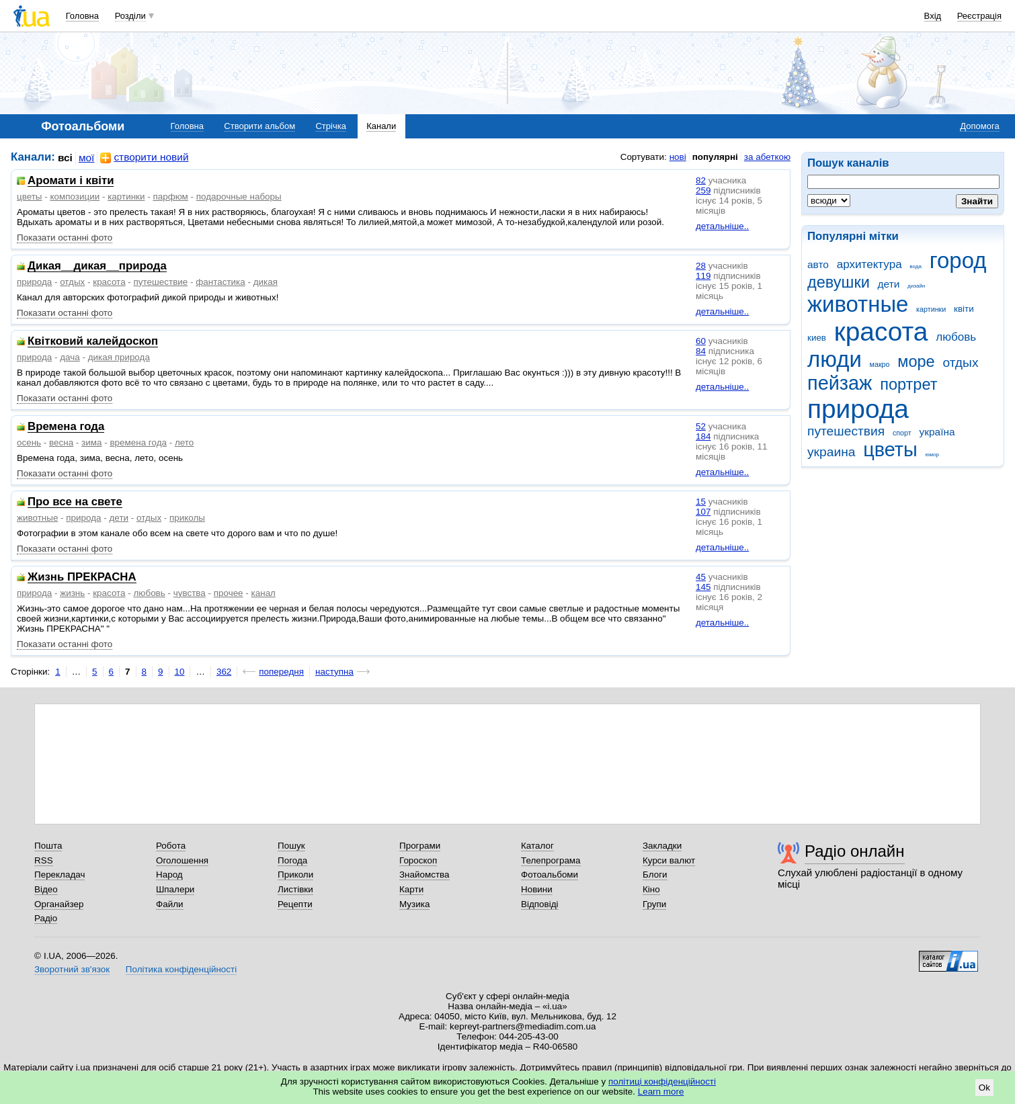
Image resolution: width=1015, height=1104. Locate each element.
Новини (537, 889)
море (915, 361)
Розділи (130, 16)
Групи (654, 904)
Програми (419, 846)
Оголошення (182, 860)
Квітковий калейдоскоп (93, 341)
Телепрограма (551, 860)
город (958, 260)
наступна (334, 672)
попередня (281, 672)
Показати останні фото (64, 237)
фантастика (220, 282)
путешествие (161, 282)
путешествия (846, 431)
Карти (411, 889)
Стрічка (330, 126)
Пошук (291, 846)
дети (889, 284)
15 (701, 502)
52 (701, 426)
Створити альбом (259, 126)
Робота (171, 846)
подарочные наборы (239, 197)
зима (91, 442)
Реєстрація (979, 16)
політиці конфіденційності (662, 1081)
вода (915, 266)
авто (818, 264)
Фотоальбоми (549, 874)
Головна (82, 16)
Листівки (295, 889)
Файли (170, 904)
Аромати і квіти (71, 181)
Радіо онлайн (855, 851)
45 (701, 577)
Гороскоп (418, 860)
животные (857, 304)
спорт (902, 433)
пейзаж (839, 383)
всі (65, 157)
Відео (46, 889)
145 (703, 587)
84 (701, 351)
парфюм (170, 197)
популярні (715, 157)
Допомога (979, 126)
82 (701, 180)
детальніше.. (722, 226)
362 (223, 672)
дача (70, 357)
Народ (169, 874)
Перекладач (59, 874)
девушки (838, 282)
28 (701, 266)
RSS (43, 860)
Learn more (661, 1092)
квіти (964, 309)
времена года (138, 442)
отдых (960, 362)
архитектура (869, 264)
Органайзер (58, 904)
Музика (414, 904)
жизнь (72, 593)
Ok (984, 1087)
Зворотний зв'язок (72, 969)
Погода (292, 860)
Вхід (933, 16)
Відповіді (540, 904)
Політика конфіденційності (181, 969)
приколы (187, 518)
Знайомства (424, 874)
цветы (890, 449)
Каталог (537, 846)
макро (880, 364)
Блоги (655, 874)
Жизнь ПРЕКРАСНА (82, 577)
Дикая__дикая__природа (97, 266)
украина (831, 452)
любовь (956, 337)
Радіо (45, 918)
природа (858, 408)
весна (61, 442)
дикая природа (119, 357)
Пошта (48, 846)
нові (677, 157)
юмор (932, 455)
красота (881, 331)
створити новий (144, 157)
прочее (228, 593)
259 (703, 190)
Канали (381, 126)
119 (703, 276)
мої (87, 157)
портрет (908, 384)
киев (816, 338)
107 (703, 512)
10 (180, 672)
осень (29, 442)
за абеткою (767, 157)
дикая (265, 282)
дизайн (916, 286)
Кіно (651, 889)
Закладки (662, 846)
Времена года (66, 427)
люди (834, 359)
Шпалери (175, 889)
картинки (931, 309)
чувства (189, 593)
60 (701, 341)
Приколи (295, 874)
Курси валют (669, 860)
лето (184, 442)
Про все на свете (75, 502)
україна (937, 431)
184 (703, 436)
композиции (74, 197)
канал (263, 593)
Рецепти (295, 904)
